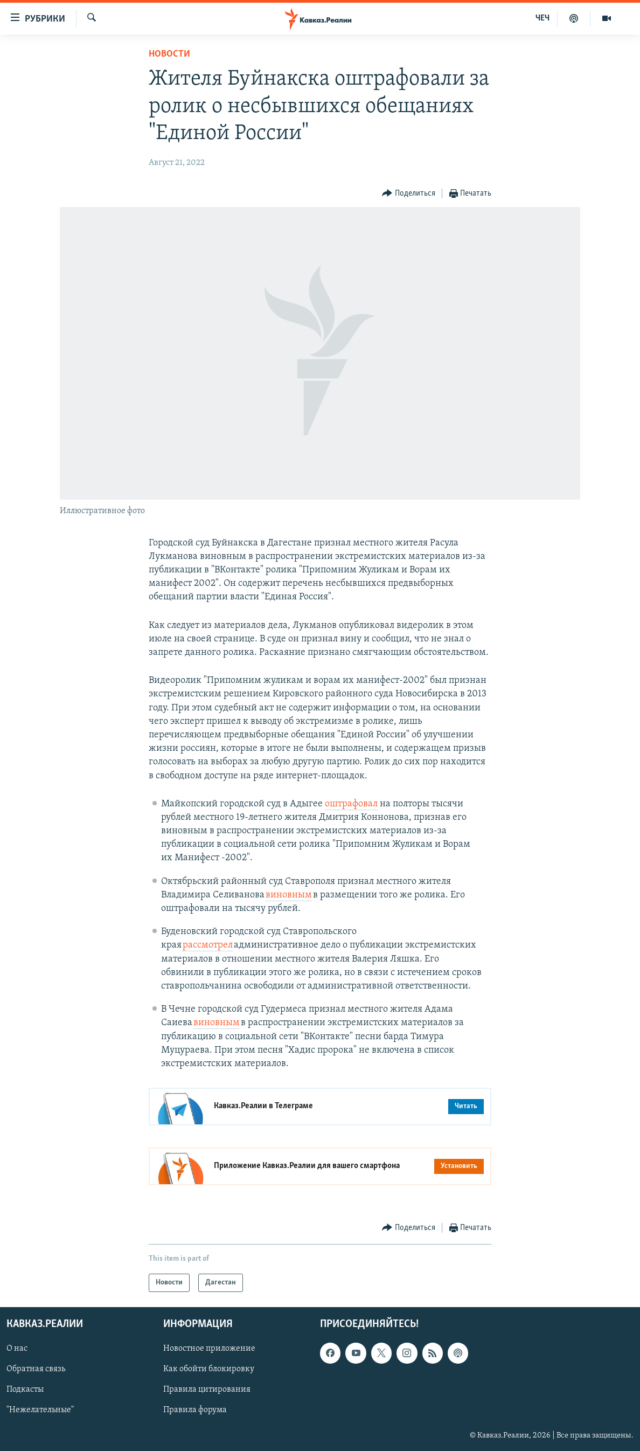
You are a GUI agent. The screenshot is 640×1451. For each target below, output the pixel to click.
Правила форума (195, 1410)
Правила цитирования (207, 1390)
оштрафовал (351, 804)
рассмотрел (207, 945)
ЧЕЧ (542, 18)
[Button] (408, 193)
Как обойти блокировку (208, 1369)
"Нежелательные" (40, 1410)
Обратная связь (35, 1369)
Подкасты (25, 1390)
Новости (169, 54)
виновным (289, 895)
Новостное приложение (209, 1349)
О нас (16, 1349)
